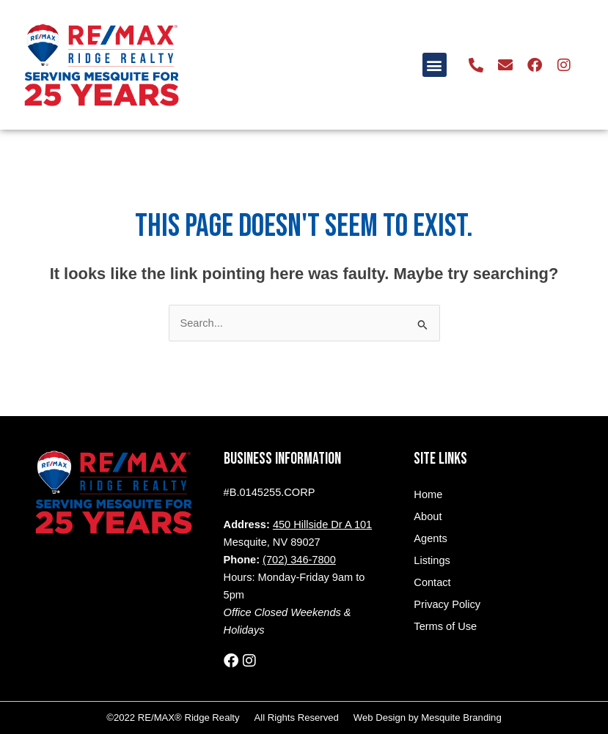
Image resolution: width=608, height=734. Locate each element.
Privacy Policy (447, 604)
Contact (432, 582)
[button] (434, 65)
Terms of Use (445, 626)
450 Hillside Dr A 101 (322, 524)
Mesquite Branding (461, 717)
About (428, 516)
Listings (432, 560)
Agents (430, 538)
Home (428, 494)
